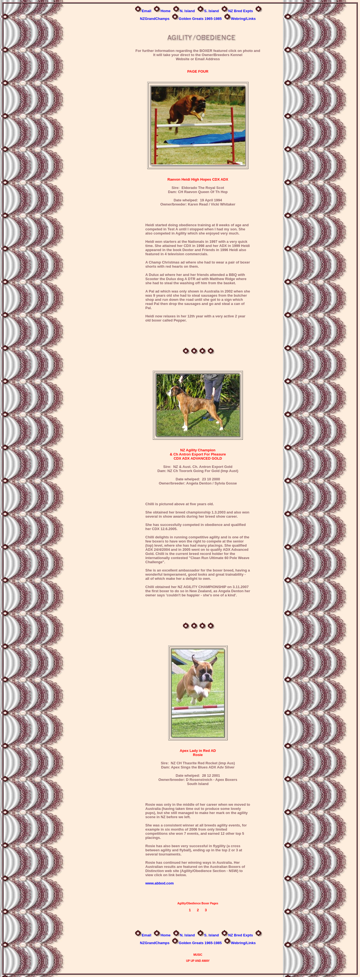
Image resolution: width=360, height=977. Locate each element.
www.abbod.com (159, 883)
